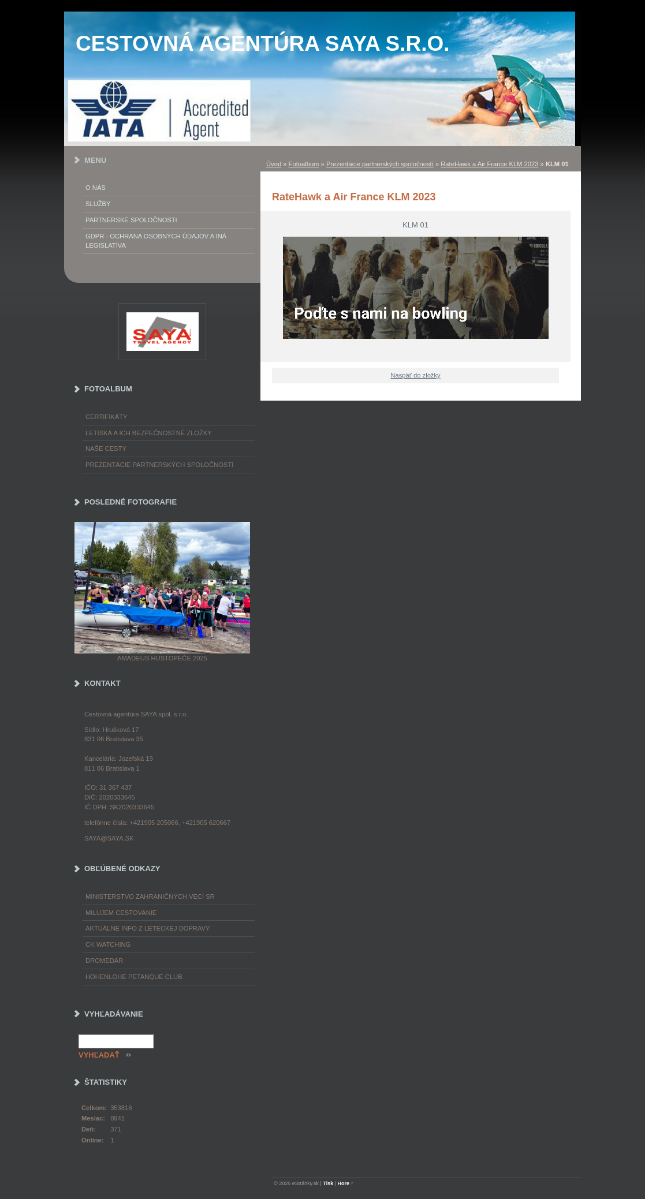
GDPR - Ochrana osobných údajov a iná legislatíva (155, 241)
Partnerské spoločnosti (131, 219)
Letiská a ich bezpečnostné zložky (148, 432)
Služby (98, 203)
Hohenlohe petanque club (133, 976)
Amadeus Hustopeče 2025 (162, 658)
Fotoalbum (304, 163)
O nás (95, 187)
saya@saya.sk (109, 838)
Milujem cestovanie (120, 912)
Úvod (273, 163)
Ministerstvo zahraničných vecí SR (150, 896)
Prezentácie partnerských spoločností (380, 163)
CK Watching (108, 944)
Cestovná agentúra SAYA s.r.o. (263, 43)
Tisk (328, 1183)
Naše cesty (105, 448)
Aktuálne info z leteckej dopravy (147, 928)
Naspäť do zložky (415, 375)
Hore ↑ (346, 1183)
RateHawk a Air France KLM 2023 (489, 163)
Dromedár (104, 960)
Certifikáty (106, 416)
